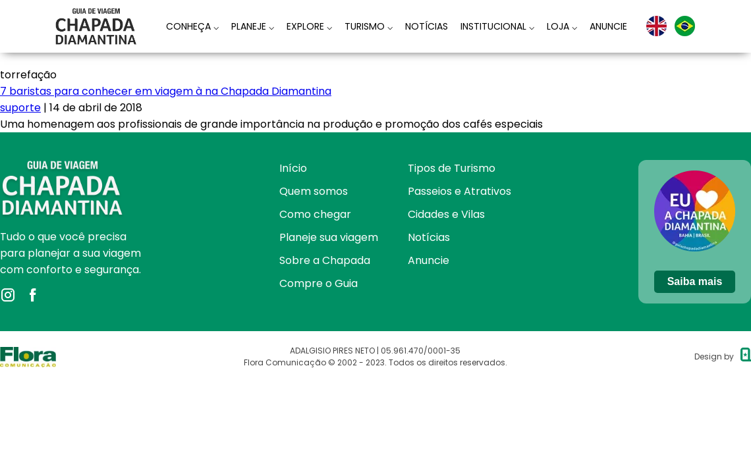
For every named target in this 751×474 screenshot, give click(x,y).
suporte (20, 107)
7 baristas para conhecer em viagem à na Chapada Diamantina (165, 91)
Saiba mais (695, 281)
